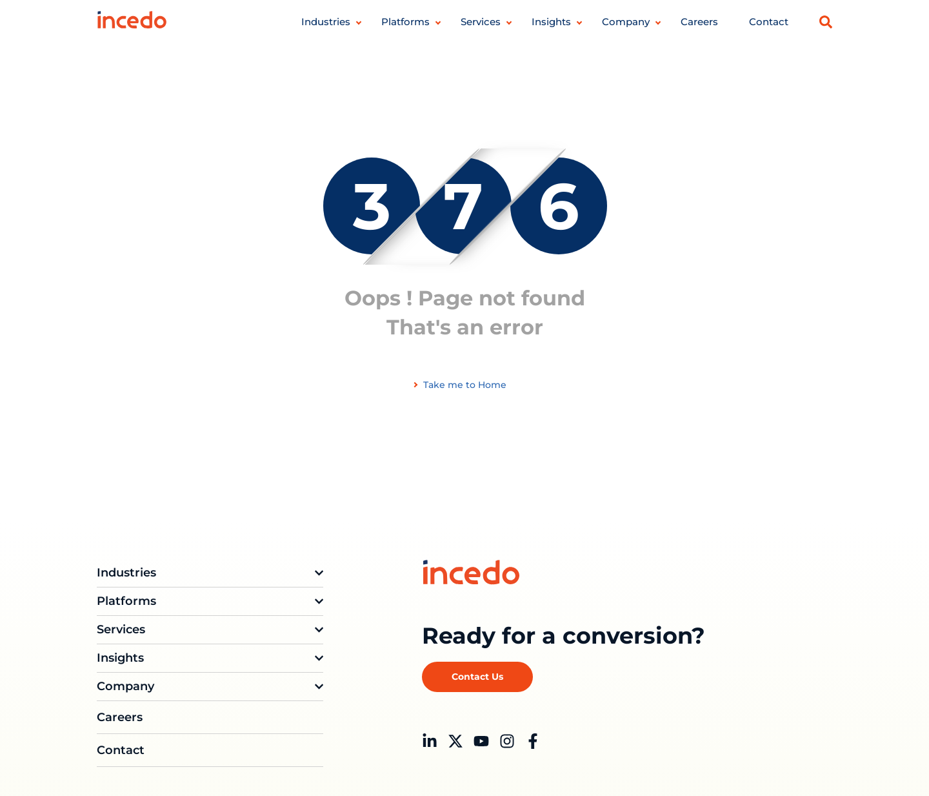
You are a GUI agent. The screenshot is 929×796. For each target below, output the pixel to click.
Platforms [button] (405, 21)
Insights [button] (551, 21)
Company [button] (626, 21)
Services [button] (481, 21)
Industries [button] (325, 21)
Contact (768, 21)
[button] (825, 21)
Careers (699, 21)
